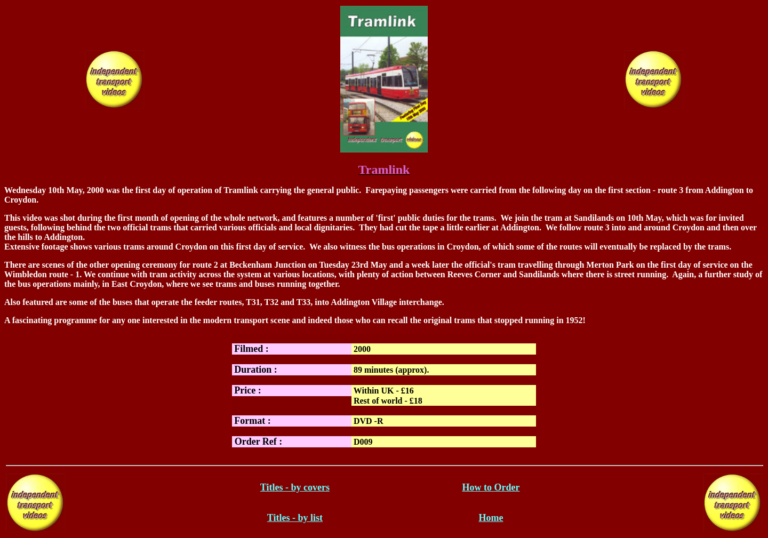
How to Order (491, 487)
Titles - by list (295, 517)
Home (491, 517)
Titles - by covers (295, 487)
